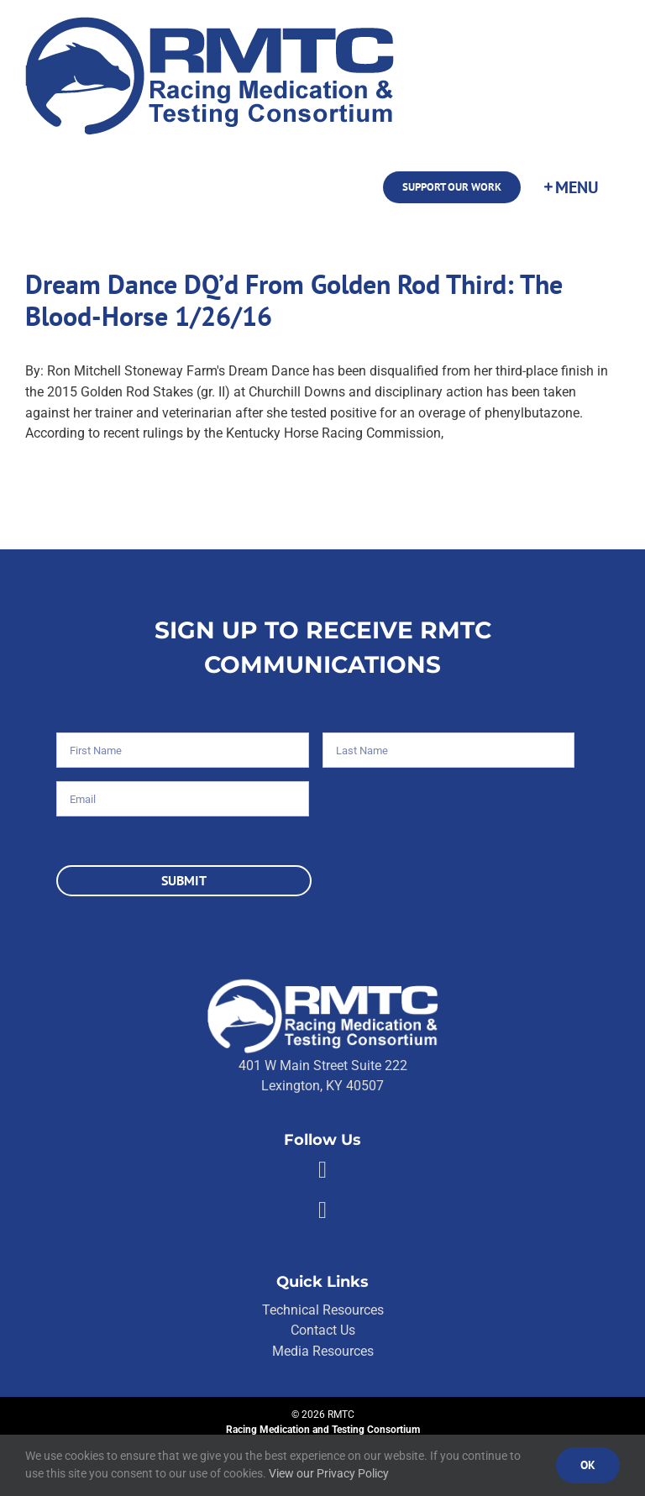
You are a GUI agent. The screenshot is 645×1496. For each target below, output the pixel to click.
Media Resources (323, 1351)
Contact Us (323, 1330)
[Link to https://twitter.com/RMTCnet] (322, 1210)
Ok (587, 1464)
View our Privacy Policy (329, 1473)
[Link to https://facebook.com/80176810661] (322, 1170)
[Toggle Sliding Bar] (570, 187)
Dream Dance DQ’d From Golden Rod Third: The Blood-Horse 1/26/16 (294, 300)
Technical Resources (323, 1310)
